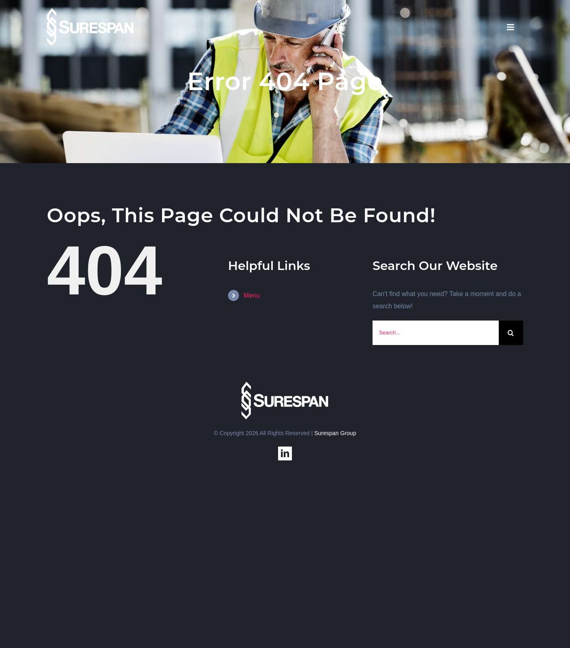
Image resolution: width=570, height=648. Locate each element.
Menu (251, 295)
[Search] (511, 333)
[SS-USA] (90, 11)
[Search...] (436, 333)
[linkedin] (285, 453)
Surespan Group (335, 433)
